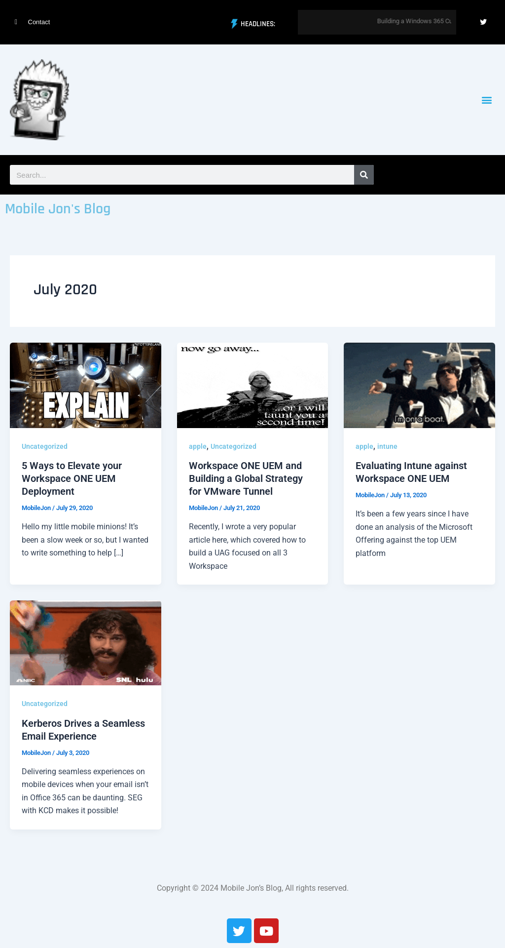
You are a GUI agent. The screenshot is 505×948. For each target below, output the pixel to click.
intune (387, 446)
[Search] (364, 175)
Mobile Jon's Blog (57, 208)
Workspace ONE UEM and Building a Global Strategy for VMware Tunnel (246, 478)
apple (198, 446)
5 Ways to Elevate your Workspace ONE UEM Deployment (72, 478)
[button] (487, 100)
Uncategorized (45, 446)
